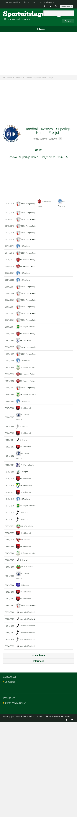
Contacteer (10, 776)
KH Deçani (24, 553)
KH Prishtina (25, 268)
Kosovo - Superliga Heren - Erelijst (39, 77)
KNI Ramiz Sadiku (28, 546)
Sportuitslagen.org (14, 14)
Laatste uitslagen (50, 2)
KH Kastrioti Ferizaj (27, 286)
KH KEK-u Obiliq (27, 612)
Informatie (38, 755)
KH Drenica (25, 625)
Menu (39, 29)
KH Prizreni (25, 675)
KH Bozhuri (24, 507)
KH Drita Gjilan (25, 399)
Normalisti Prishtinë (28, 707)
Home (9, 77)
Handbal (18, 77)
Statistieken (38, 750)
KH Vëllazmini (25, 489)
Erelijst (38, 149)
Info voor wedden (13, 2)
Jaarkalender (31, 2)
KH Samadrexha (26, 566)
